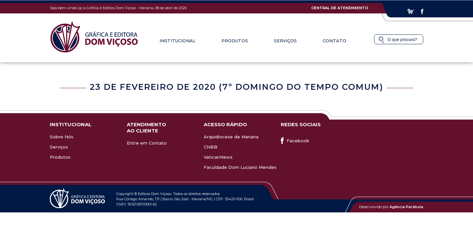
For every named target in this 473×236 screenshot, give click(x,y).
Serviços (285, 40)
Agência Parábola (406, 207)
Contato (334, 40)
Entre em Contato (147, 143)
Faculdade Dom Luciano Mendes (240, 167)
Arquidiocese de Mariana (231, 136)
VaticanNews (218, 157)
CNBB (211, 146)
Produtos (234, 40)
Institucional (178, 40)
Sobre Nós (61, 136)
